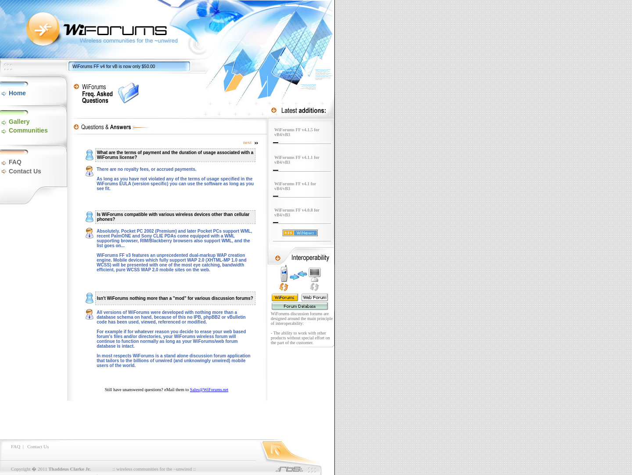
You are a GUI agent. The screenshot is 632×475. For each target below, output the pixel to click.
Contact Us (25, 171)
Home (17, 93)
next (251, 142)
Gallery (19, 121)
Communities (28, 130)
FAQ (15, 162)
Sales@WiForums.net (209, 389)
